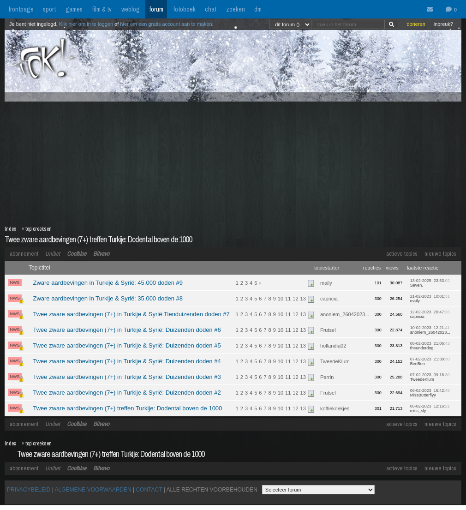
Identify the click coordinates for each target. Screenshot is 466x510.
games (74, 9)
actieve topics (402, 254)
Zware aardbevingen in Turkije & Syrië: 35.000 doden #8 (107, 298)
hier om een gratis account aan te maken (166, 24)
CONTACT (149, 489)
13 (303, 298)
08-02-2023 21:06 (430, 345)
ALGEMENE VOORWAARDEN (93, 489)
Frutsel (328, 330)
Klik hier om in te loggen (86, 24)
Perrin (327, 377)
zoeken (235, 9)
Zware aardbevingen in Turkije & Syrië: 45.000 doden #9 (107, 282)
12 (295, 298)
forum (156, 9)
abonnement (24, 254)
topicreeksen (38, 229)
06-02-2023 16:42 (430, 392)
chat (210, 9)
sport (49, 9)
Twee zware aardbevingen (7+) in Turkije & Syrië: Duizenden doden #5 (127, 345)
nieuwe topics (440, 254)
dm (258, 9)
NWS (15, 282)
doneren (415, 24)
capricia (329, 298)
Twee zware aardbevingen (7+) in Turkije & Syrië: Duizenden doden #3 (127, 376)
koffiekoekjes (334, 408)
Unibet (52, 254)
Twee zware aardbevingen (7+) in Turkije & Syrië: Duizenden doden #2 (127, 392)
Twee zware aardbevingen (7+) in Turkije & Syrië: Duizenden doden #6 (127, 329)
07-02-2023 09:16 (430, 377)
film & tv (102, 9)
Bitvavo (101, 254)
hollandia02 (333, 345)
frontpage (21, 9)
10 (280, 298)
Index (10, 229)
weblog (130, 9)
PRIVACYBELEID (28, 489)
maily (326, 283)
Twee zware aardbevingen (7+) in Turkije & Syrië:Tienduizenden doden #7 (131, 314)
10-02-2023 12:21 (430, 330)
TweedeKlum (335, 361)
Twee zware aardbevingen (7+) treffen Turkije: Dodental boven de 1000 (98, 239)
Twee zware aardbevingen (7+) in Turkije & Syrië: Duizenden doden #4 (127, 361)
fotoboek (184, 9)
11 (288, 298)
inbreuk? (443, 24)
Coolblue (76, 254)
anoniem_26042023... (344, 314)
